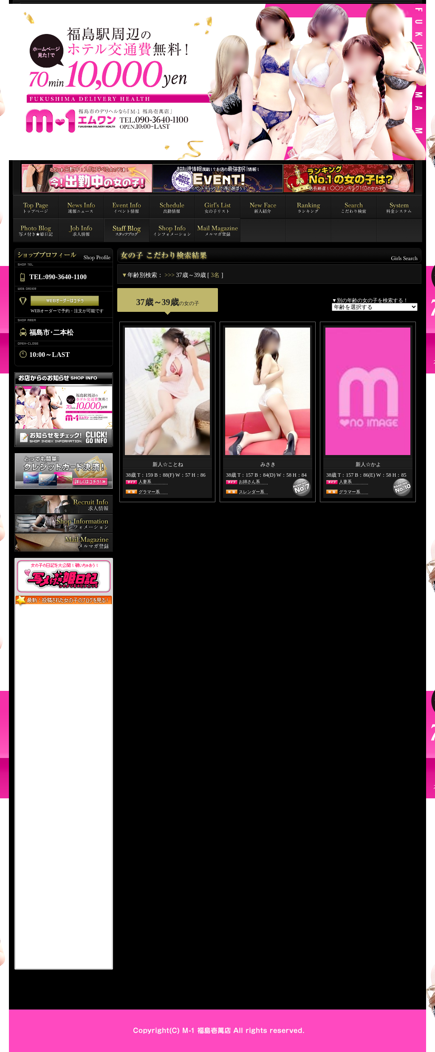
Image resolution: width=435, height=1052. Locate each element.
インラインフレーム (64, 787)
